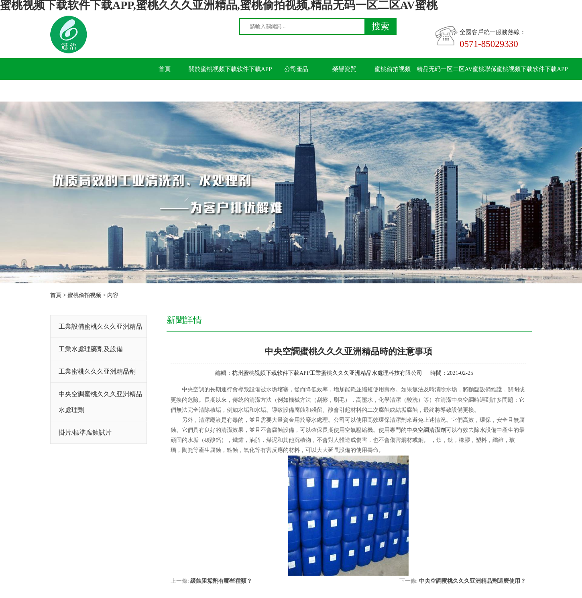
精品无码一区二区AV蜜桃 (451, 69)
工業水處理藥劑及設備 (91, 349)
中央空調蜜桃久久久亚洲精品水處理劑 (100, 402)
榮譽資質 (344, 69)
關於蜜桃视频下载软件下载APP (230, 69)
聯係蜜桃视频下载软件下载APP (526, 69)
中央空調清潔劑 (426, 430)
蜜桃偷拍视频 (392, 69)
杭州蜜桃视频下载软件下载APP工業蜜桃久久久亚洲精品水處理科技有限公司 (327, 373)
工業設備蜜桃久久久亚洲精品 (100, 326)
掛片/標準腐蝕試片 (85, 432)
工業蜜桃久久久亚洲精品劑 (97, 371)
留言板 (165, 90)
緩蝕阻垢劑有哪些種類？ (221, 581)
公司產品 (296, 69)
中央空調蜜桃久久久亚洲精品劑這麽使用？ (472, 581)
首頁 (165, 69)
